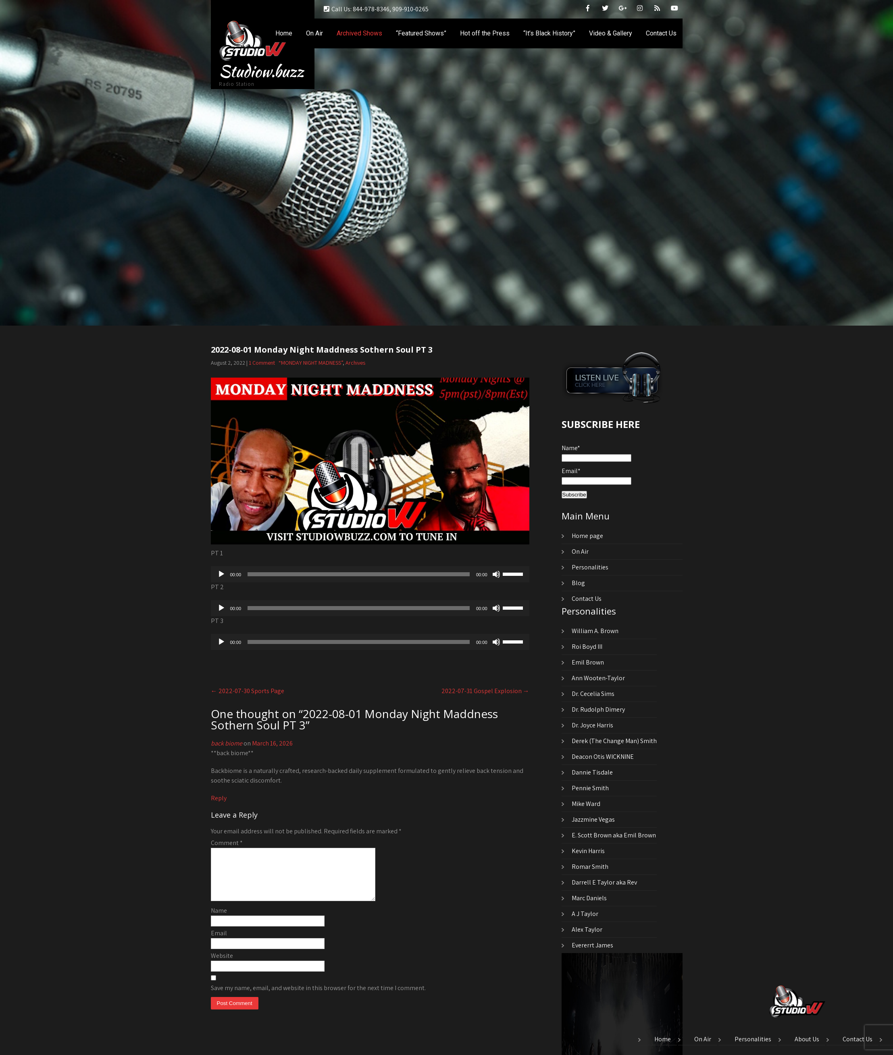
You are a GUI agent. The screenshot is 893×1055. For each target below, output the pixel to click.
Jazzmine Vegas (593, 819)
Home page (587, 536)
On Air (314, 33)
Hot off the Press (485, 33)
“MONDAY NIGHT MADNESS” (311, 362)
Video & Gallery (610, 33)
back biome (226, 743)
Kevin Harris (588, 851)
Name (219, 920)
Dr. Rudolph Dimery (598, 709)
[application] (370, 574)
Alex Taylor (587, 929)
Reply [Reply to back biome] (219, 798)
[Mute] (496, 574)
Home (283, 33)
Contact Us (661, 33)
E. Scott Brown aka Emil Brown (614, 835)
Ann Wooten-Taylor (598, 678)
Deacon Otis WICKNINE (603, 756)
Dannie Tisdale (592, 772)
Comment (227, 843)
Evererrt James (592, 945)
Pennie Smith (590, 788)
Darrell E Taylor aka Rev (604, 882)
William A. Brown (595, 631)
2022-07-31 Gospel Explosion (485, 691)
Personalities (590, 567)
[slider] (359, 574)
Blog (578, 583)
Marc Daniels (589, 898)
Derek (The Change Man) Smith (614, 741)
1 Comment (262, 362)
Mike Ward (586, 804)
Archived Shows (359, 33)
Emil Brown (588, 662)
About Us (807, 1039)
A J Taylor (585, 914)
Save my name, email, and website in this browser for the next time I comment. (318, 997)
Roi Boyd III (587, 646)
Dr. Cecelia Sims (593, 693)
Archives (355, 362)
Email (219, 943)
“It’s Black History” (549, 33)
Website (222, 965)
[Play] (221, 574)
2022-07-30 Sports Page (247, 691)
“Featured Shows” (421, 33)
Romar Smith (590, 866)
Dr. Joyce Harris (592, 725)
